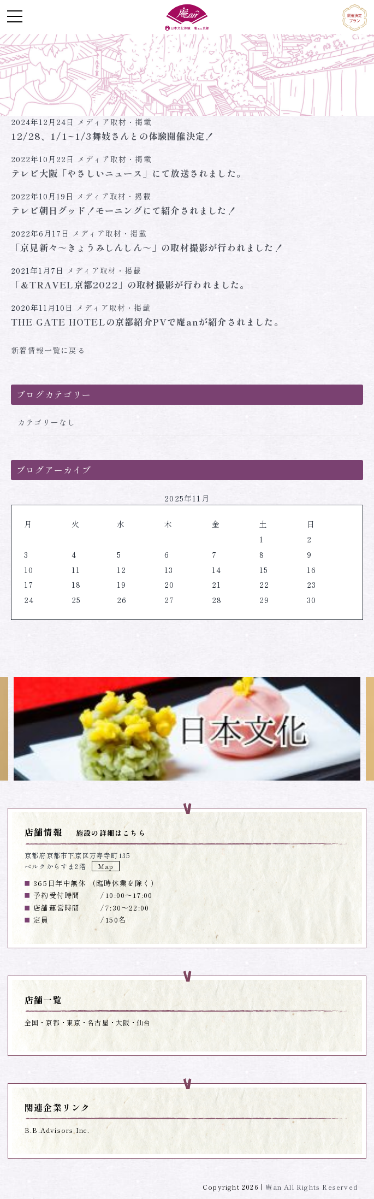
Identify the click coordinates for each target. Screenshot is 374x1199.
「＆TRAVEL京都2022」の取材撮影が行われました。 (130, 284)
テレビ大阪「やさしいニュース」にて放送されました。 (128, 173)
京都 (52, 1022)
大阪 (123, 1022)
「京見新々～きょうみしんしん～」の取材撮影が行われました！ (147, 247)
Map (106, 866)
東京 (74, 1022)
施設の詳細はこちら (111, 833)
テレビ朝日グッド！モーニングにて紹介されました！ (123, 210)
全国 (32, 1022)
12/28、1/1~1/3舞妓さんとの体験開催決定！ (112, 136)
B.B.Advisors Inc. (57, 1130)
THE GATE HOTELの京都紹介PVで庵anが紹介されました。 (147, 321)
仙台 (143, 1022)
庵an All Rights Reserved (311, 1186)
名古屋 (98, 1022)
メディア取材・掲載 (114, 121)
